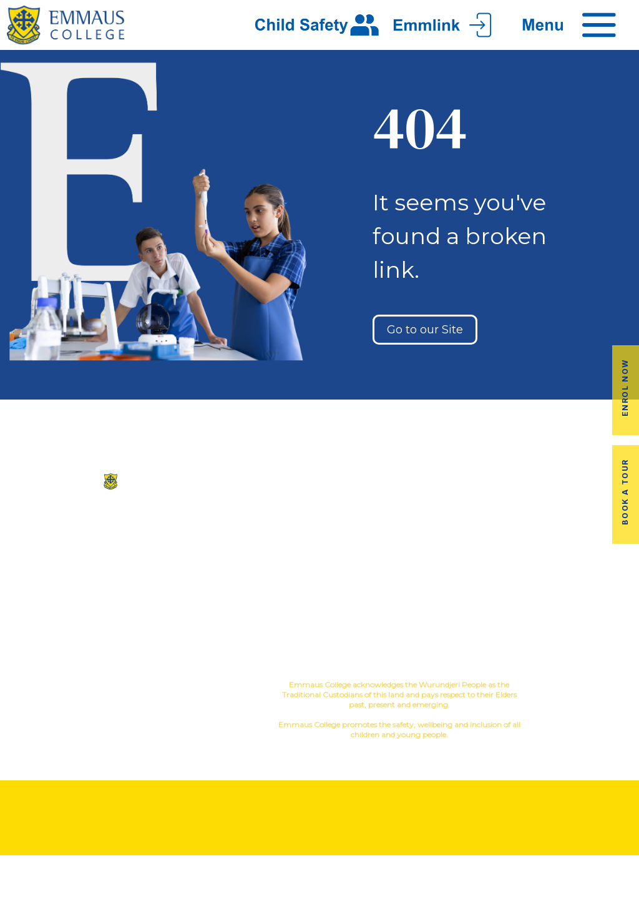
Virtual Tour (266, 564)
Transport (479, 544)
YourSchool (597, 686)
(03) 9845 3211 (106, 528)
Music (355, 534)
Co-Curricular (370, 514)
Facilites (266, 544)
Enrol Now (625, 387)
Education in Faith (373, 554)
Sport (392, 534)
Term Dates (479, 584)
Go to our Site (425, 330)
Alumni (479, 524)
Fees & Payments (585, 544)
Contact (266, 584)
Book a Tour (625, 492)
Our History (266, 524)
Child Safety (372, 614)
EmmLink (587, 584)
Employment (586, 564)
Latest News (479, 564)
